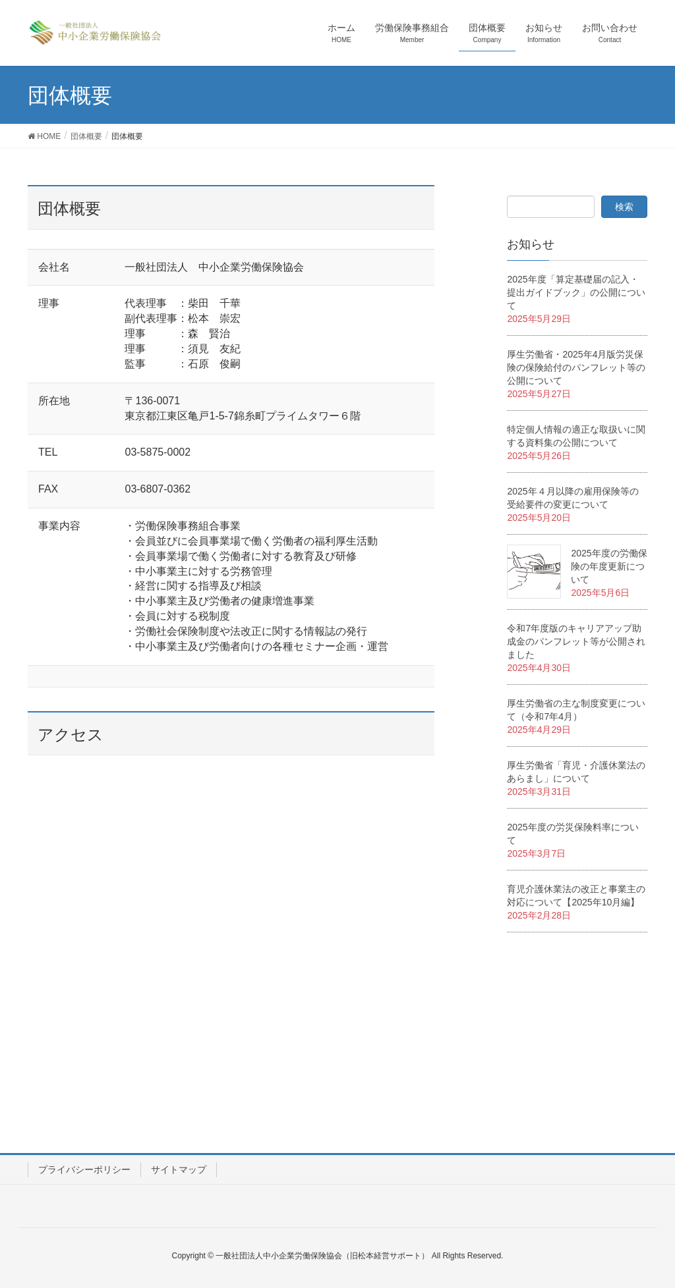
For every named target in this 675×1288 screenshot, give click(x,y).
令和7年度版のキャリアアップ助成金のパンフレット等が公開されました (576, 641)
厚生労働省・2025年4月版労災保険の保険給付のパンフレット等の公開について (576, 367)
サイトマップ (178, 1169)
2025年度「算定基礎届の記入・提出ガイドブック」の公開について (576, 292)
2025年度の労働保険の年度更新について (609, 566)
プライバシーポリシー (84, 1169)
